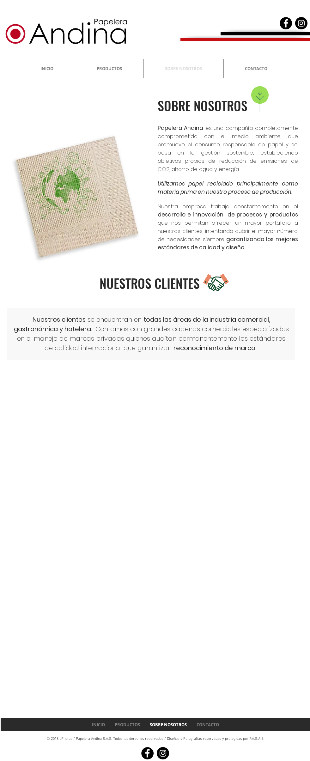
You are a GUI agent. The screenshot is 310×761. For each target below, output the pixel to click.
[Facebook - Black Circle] (286, 23)
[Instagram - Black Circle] (301, 23)
